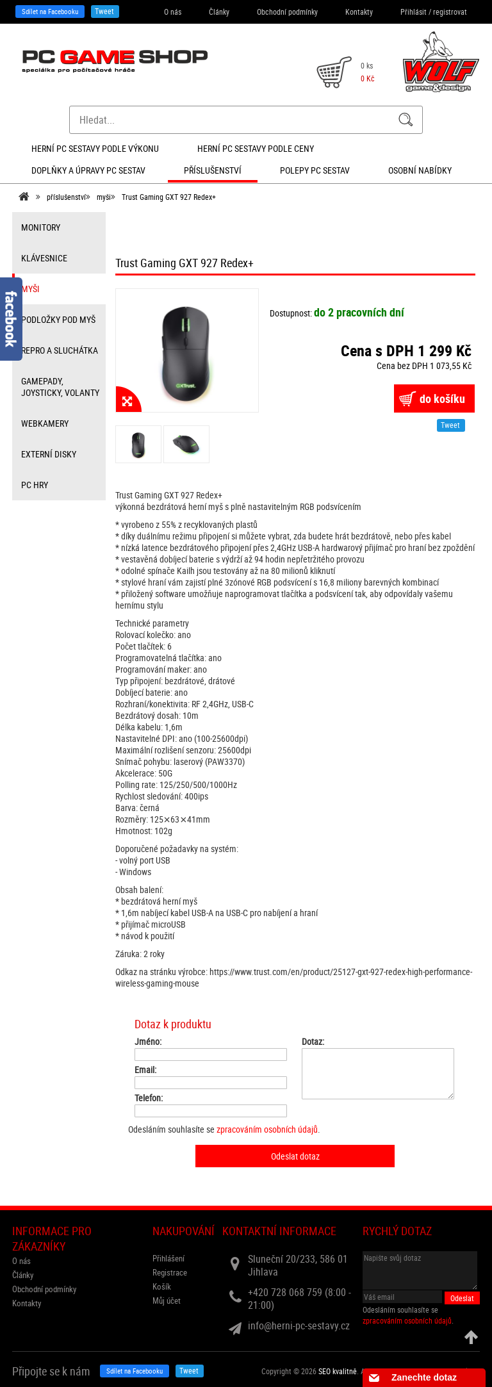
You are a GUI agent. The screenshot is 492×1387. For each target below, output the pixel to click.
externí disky (48, 454)
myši (104, 197)
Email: (145, 1070)
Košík (161, 1286)
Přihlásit (413, 11)
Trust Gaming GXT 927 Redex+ (169, 197)
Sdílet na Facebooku (50, 11)
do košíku (442, 398)
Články (219, 11)
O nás (172, 11)
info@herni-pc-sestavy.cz (299, 1325)
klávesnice (44, 258)
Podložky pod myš (58, 319)
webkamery (45, 423)
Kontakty (359, 11)
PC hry (34, 485)
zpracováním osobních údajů (267, 1129)
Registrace (169, 1272)
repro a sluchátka (59, 350)
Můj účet (166, 1300)
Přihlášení (168, 1258)
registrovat (450, 11)
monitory (40, 227)
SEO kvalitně (337, 1371)
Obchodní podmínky (287, 11)
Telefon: (149, 1098)
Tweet (104, 11)
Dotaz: (313, 1041)
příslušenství (66, 197)
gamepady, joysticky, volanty (60, 386)
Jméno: (148, 1041)
